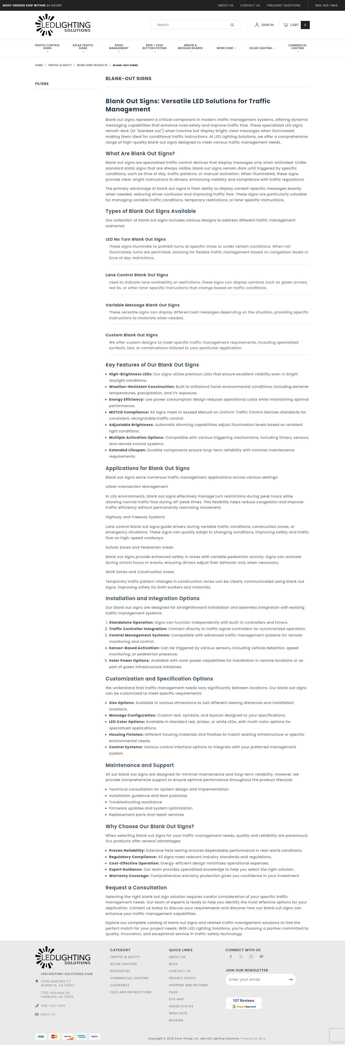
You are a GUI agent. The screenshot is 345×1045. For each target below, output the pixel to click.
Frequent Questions (284, 5)
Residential (120, 971)
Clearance (119, 985)
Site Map (176, 999)
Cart (296, 25)
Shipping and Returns (188, 985)
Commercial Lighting (297, 48)
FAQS (173, 992)
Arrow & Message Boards (190, 48)
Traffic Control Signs (47, 48)
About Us (225, 5)
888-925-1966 (326, 5)
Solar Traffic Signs (83, 48)
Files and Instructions (130, 992)
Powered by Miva (253, 1038)
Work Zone (226, 48)
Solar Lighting (262, 48)
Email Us (48, 1014)
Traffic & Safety (125, 957)
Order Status (181, 1006)
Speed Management (119, 48)
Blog (173, 964)
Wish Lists (178, 1013)
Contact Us (250, 5)
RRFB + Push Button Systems (155, 48)
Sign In (264, 25)
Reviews (176, 1020)
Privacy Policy (182, 978)
